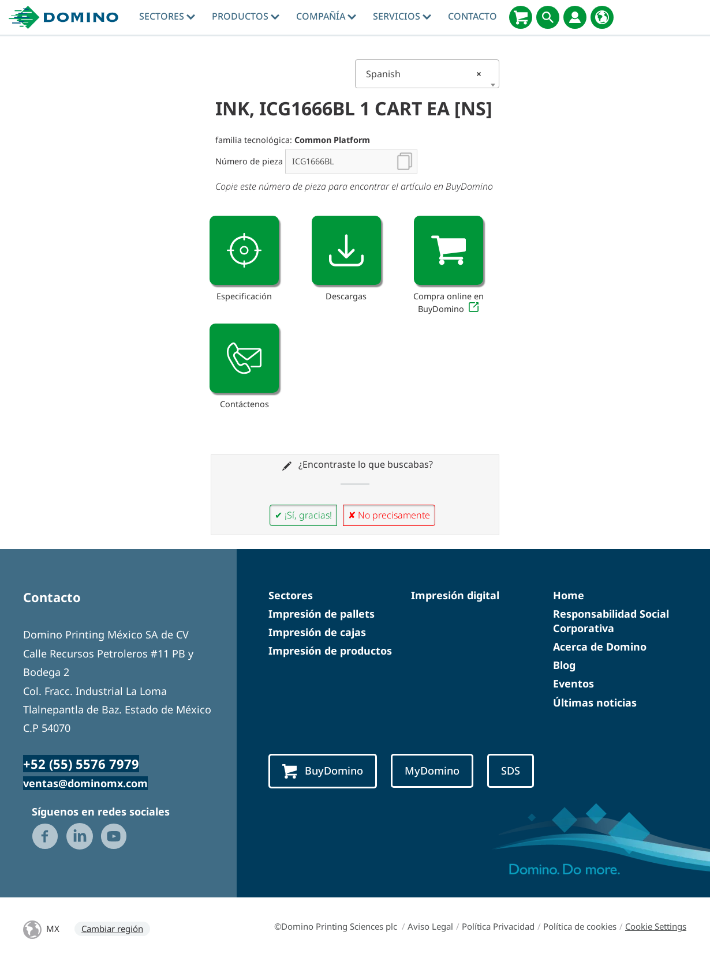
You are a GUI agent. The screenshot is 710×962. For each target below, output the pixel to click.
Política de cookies (579, 926)
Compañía (326, 16)
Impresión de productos (330, 650)
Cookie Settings (655, 926)
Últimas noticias (595, 702)
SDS (510, 770)
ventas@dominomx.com (85, 783)
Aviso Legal (430, 926)
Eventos (573, 683)
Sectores (167, 16)
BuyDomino (322, 771)
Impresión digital (455, 595)
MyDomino (432, 770)
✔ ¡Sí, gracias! (303, 515)
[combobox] (427, 73)
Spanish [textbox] (423, 74)
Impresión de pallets (321, 614)
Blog (564, 665)
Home (568, 595)
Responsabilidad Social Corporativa (611, 621)
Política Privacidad (498, 926)
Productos (245, 16)
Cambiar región (112, 928)
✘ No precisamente (389, 515)
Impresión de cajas (317, 632)
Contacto (472, 16)
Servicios (402, 16)
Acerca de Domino (600, 646)
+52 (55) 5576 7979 (81, 763)
